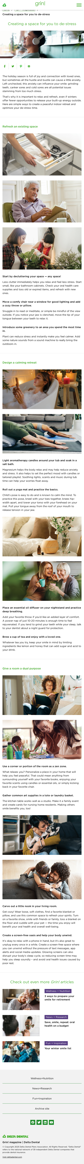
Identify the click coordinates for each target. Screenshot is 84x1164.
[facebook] (5, 66)
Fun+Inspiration (42, 1098)
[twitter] (13, 66)
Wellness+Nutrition (42, 1078)
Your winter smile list (58, 1048)
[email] (29, 66)
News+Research (42, 1088)
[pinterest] (21, 66)
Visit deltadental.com (12, 1157)
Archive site (42, 1108)
